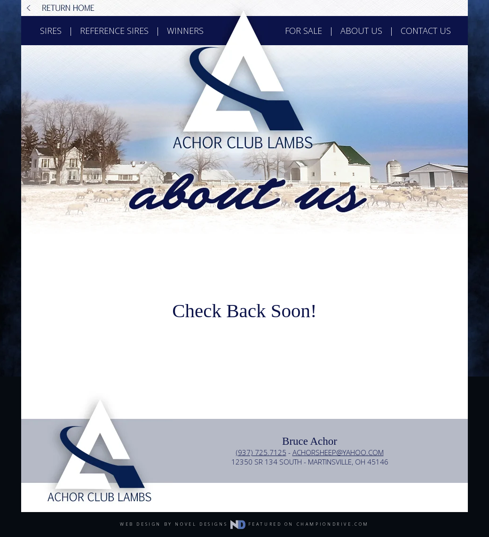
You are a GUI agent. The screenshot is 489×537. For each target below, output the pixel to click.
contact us (426, 30)
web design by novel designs (182, 524)
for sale (303, 30)
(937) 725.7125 (261, 452)
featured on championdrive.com (308, 524)
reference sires (114, 30)
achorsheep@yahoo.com (338, 452)
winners (185, 30)
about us (361, 30)
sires (51, 30)
